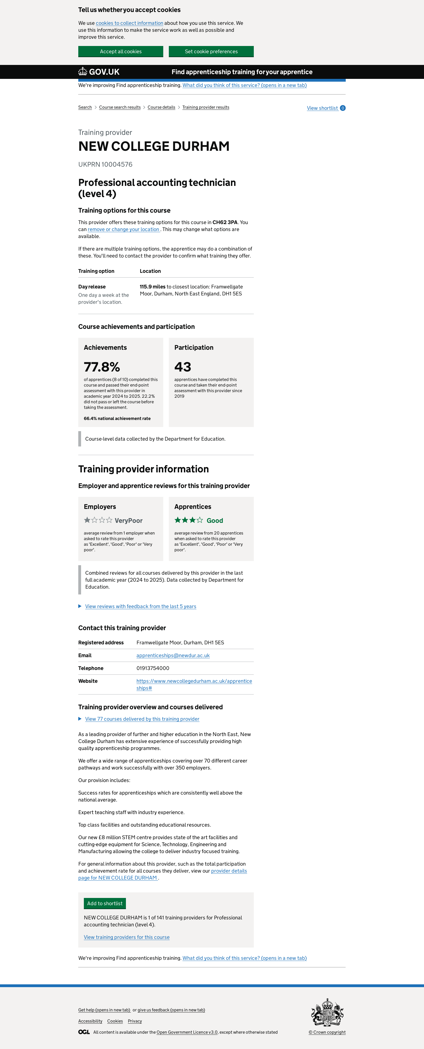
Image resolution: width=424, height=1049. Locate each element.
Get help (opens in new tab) (104, 1009)
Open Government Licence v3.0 (187, 1032)
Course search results (120, 107)
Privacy (135, 1021)
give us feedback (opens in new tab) (171, 1009)
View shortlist (326, 108)
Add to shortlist (105, 903)
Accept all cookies (121, 51)
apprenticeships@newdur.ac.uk (173, 655)
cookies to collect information (129, 23)
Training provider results (205, 107)
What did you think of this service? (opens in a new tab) (244, 85)
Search (85, 107)
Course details (161, 107)
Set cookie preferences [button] (211, 51)
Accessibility (90, 1021)
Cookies (115, 1021)
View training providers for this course (127, 937)
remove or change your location (124, 229)
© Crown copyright (327, 1032)
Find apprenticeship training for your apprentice (242, 72)
